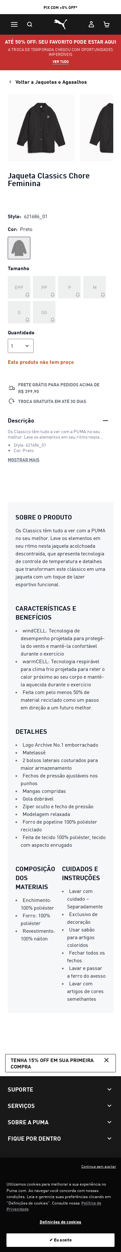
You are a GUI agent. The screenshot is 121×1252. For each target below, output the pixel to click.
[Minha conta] (91, 24)
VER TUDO (61, 61)
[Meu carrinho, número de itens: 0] (106, 24)
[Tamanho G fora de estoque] (19, 312)
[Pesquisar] (29, 24)
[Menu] (14, 24)
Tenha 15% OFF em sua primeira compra (60, 1062)
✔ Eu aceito (60, 1243)
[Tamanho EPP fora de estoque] (19, 287)
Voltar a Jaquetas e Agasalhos (47, 82)
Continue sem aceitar (98, 1170)
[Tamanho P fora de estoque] (69, 287)
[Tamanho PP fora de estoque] (44, 287)
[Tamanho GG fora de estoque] (44, 312)
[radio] (19, 248)
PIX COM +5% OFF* (60, 7)
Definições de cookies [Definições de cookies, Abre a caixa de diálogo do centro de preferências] (61, 1225)
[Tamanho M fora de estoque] (94, 287)
